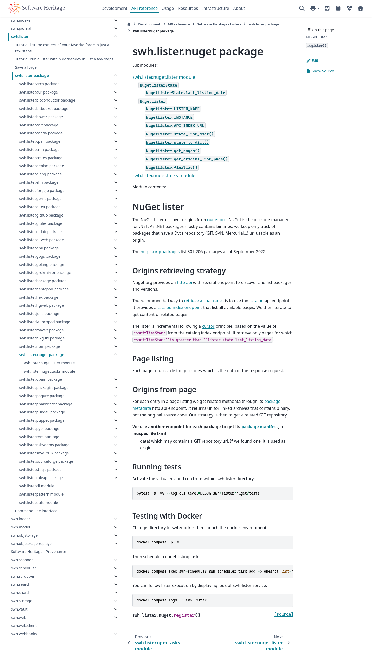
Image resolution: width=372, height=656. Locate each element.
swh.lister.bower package (41, 116)
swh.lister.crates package (40, 157)
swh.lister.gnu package (39, 247)
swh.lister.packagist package (43, 387)
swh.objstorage (24, 535)
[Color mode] (314, 8)
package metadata (257, 394)
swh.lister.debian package (41, 165)
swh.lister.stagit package (40, 469)
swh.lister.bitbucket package (43, 108)
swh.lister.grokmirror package (45, 272)
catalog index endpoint (129, 301)
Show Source (320, 70)
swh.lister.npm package (39, 346)
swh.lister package (32, 75)
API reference (144, 8)
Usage (168, 8)
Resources (188, 8)
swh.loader (20, 518)
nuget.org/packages (135, 245)
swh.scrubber (22, 576)
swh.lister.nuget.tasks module (49, 370)
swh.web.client (24, 625)
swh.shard (20, 592)
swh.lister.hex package (38, 297)
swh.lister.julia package (39, 313)
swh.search (20, 584)
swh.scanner (22, 559)
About (239, 8)
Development (114, 8)
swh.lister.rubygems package (44, 444)
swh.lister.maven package (41, 329)
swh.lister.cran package (39, 149)
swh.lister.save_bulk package (44, 453)
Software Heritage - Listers (194, 24)
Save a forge (25, 67)
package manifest (234, 419)
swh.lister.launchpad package (44, 321)
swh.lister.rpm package (39, 436)
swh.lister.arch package (39, 83)
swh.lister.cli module (36, 485)
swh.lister (19, 30)
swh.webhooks (24, 633)
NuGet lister (316, 37)
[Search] (302, 8)
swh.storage (21, 600)
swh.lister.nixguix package (42, 338)
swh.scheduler (23, 568)
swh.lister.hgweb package (41, 305)
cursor (183, 319)
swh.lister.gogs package (39, 256)
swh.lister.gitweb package (41, 239)
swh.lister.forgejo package (41, 190)
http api (159, 276)
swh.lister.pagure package (41, 395)
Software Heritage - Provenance (38, 551)
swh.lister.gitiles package (40, 223)
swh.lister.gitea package (39, 206)
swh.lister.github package (41, 215)
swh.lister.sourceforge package (46, 461)
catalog (231, 294)
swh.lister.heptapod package (44, 289)
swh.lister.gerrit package (40, 198)
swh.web (18, 617)
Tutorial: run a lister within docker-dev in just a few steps (50, 55)
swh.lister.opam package (40, 379)
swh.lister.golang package (41, 264)
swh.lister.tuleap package (41, 477)
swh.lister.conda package (41, 132)
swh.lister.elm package (38, 182)
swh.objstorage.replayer (32, 543)
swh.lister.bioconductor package (47, 100)
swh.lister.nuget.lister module (49, 362)
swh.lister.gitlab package (40, 231)
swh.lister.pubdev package (42, 412)
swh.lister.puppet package (41, 420)
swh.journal (21, 22)
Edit (312, 60)
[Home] (104, 24)
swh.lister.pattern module (41, 494)
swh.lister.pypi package (39, 428)
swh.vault (19, 609)
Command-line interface (36, 510)
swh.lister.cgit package (38, 124)
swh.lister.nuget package (41, 354)
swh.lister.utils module (38, 502)
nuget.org (192, 219)
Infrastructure (215, 8)
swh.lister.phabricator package (45, 403)
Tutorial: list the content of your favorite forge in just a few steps (49, 41)
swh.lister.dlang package (40, 174)
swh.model (20, 526)
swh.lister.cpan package (39, 141)
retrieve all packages (179, 294)
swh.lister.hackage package (42, 280)
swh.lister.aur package (38, 91)
